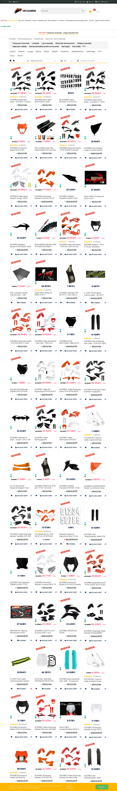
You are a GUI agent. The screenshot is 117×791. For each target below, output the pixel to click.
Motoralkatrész (25, 39)
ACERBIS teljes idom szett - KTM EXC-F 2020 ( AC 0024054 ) (20, 102)
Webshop (38, 39)
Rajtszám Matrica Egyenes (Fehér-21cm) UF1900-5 (68, 536)
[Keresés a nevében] (94, 61)
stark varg (6, 26)
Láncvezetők (47, 43)
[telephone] (76, 2)
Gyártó (13, 52)
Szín (100, 52)
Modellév (65, 52)
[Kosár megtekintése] (90, 12)
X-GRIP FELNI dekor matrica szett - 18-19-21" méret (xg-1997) (94, 295)
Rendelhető (95, 154)
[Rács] (10, 60)
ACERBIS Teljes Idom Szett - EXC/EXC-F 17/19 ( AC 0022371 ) (94, 102)
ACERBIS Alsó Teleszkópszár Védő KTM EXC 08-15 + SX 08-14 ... (94, 536)
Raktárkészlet (78, 52)
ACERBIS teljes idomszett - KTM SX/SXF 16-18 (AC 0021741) (70, 150)
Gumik (91, 20)
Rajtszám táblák (20, 47)
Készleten (21, 105)
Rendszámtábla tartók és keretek (44, 47)
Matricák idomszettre (65, 43)
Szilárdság (91, 52)
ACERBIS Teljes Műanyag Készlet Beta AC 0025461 (45, 728)
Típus (13, 56)
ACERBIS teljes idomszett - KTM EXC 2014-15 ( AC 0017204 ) (70, 247)
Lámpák (35, 43)
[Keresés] (63, 11)
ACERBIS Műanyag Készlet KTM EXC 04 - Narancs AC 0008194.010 (45, 778)
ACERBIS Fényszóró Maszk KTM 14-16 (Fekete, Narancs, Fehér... (20, 729)
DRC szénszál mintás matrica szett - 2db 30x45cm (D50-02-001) (19, 295)
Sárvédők (76, 47)
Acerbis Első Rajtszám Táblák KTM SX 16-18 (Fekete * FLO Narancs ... (20, 391)
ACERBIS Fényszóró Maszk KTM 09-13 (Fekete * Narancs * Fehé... (70, 584)
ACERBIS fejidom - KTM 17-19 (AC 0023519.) (94, 246)
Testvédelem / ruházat (56, 20)
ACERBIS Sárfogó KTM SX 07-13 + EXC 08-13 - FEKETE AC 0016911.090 (69, 295)
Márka (39, 52)
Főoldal (12, 39)
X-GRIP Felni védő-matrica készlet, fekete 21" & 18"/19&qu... (19, 681)
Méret (47, 52)
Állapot (22, 52)
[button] (97, 12)
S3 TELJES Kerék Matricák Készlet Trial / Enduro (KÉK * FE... (19, 488)
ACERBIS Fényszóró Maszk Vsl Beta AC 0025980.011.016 (18, 778)
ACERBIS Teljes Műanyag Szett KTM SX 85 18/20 (70, 390)
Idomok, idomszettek (55, 39)
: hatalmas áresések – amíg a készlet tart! (58, 33)
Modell (55, 52)
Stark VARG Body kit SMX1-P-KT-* (43, 294)
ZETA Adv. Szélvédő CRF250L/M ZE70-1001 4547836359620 (44, 681)
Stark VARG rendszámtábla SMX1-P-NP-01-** (69, 729)
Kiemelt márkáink (24, 20)
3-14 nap (46, 540)
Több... (84, 46)
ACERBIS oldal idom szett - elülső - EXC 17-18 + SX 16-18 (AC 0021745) (20, 440)
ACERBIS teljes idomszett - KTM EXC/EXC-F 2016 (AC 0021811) (21, 343)
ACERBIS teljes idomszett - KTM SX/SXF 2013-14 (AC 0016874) (95, 585)
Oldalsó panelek (84, 43)
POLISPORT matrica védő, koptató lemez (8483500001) (93, 440)
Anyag (30, 52)
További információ (69, 787)
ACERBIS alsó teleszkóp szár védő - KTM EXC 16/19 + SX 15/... (95, 343)
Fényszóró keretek (21, 43)
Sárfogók (65, 47)
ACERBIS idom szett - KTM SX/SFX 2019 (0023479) (44, 102)
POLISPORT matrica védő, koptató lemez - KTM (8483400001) (93, 681)
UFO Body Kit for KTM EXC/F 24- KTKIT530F (44, 535)
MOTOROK (12, 20)
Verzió (20, 56)
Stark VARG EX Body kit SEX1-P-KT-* (94, 197)
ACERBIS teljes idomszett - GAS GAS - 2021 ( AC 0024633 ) (45, 343)
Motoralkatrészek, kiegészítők (77, 20)
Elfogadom (101, 787)
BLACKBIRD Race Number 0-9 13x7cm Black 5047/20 (68, 102)
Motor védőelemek (39, 20)
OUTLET (4, 20)
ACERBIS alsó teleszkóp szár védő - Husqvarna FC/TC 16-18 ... (69, 681)
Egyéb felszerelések (102, 20)
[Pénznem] (10, 1)
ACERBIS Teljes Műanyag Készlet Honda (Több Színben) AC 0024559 (70, 778)
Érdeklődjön (71, 540)
